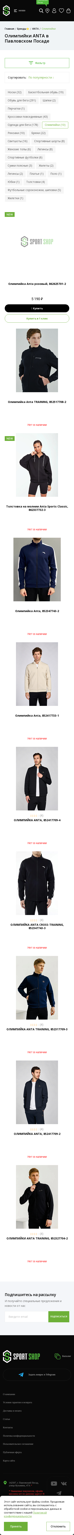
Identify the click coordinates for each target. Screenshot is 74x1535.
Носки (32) (15, 92)
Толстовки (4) (35, 182)
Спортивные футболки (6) (25, 157)
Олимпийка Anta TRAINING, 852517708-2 (37, 402)
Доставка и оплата (12, 1410)
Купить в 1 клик (37, 318)
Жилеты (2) (46, 165)
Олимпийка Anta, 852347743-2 (37, 611)
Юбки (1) (14, 182)
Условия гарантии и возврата (17, 1402)
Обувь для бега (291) (22, 100)
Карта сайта (9, 1460)
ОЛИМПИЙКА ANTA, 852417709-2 (37, 1134)
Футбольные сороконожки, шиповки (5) (34, 190)
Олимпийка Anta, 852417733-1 (37, 715)
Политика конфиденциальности (19, 1435)
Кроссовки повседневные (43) (28, 116)
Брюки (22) (38, 133)
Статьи (6, 1419)
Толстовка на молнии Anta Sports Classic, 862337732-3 (37, 508)
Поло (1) (56, 174)
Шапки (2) (49, 100)
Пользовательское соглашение (18, 1444)
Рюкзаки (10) (16, 133)
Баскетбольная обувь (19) (46, 92)
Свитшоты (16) (17, 141)
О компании (9, 1394)
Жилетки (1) (15, 198)
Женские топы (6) (19, 149)
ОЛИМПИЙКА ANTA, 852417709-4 (37, 820)
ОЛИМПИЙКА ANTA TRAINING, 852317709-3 (37, 1029)
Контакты (8, 1427)
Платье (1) (37, 174)
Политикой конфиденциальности (25, 1514)
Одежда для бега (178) (23, 125)
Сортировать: (17, 77)
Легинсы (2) (15, 174)
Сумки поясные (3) (20, 165)
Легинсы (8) (45, 149)
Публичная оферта (12, 1452)
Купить (37, 308)
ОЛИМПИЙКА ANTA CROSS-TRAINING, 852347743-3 (37, 926)
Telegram (37, 1374)
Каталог (62, 1356)
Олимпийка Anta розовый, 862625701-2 (37, 284)
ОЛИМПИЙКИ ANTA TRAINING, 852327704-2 (37, 1238)
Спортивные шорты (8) (49, 141)
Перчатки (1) (16, 108)
